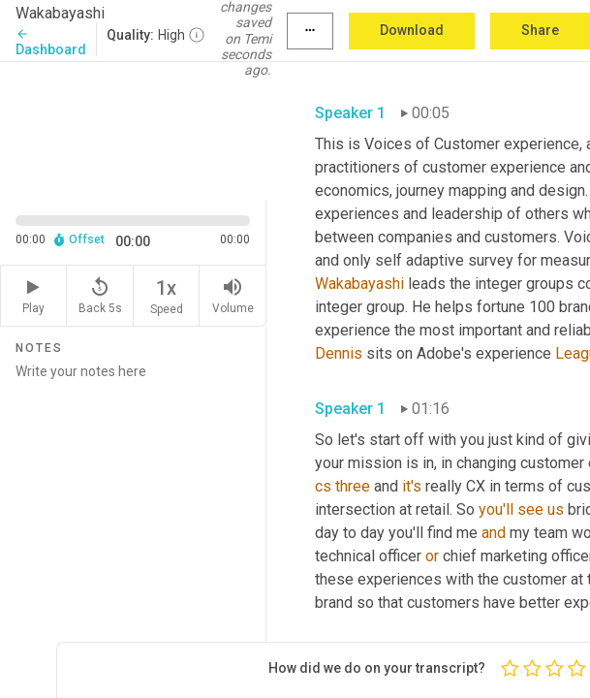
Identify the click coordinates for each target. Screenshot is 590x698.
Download (412, 30)
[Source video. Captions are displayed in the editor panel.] (133, 129)
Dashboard (51, 42)
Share (540, 30)
